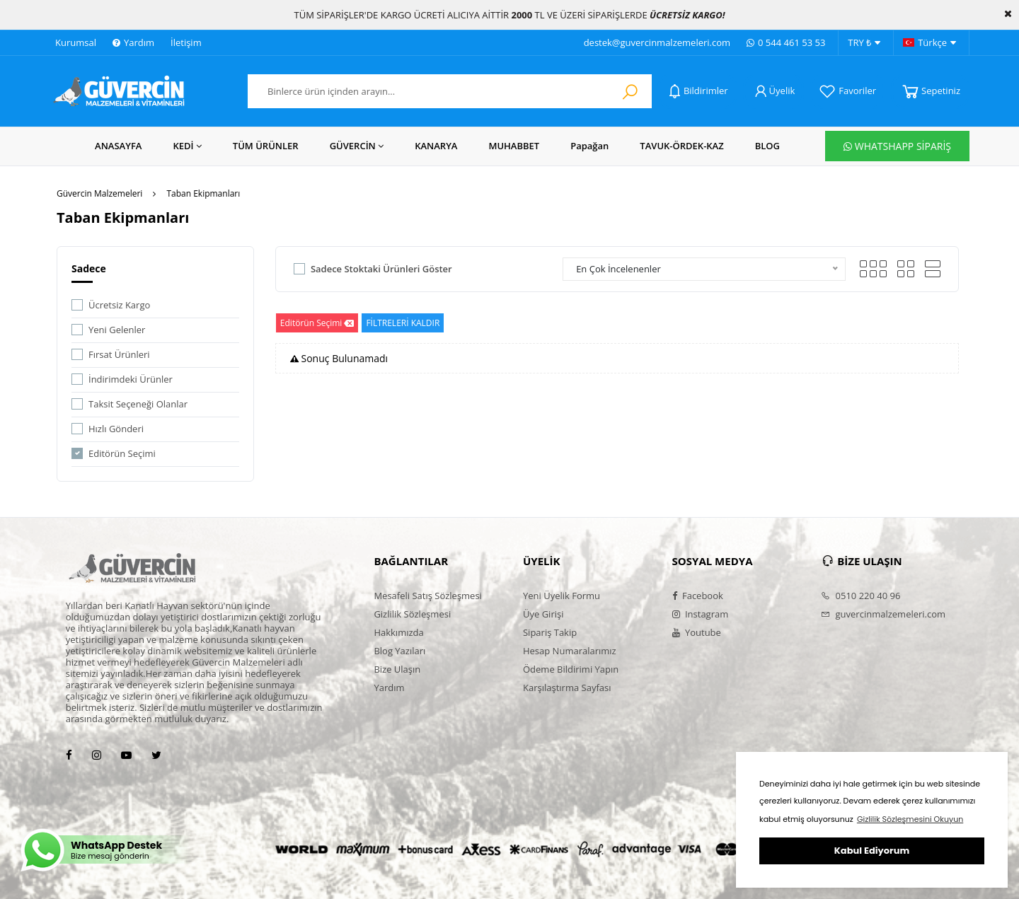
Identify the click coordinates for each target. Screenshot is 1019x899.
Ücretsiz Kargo (119, 304)
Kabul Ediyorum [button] (871, 850)
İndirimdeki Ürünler (130, 379)
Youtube (696, 632)
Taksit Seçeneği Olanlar (138, 404)
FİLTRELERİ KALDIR (402, 323)
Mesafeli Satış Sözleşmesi (428, 595)
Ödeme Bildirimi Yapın (570, 669)
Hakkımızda (398, 632)
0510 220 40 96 (860, 595)
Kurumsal (75, 42)
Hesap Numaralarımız (569, 650)
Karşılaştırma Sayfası (567, 687)
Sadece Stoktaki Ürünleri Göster (381, 268)
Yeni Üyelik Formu (561, 595)
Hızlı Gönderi (116, 428)
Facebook (697, 595)
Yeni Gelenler (116, 329)
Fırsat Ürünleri (119, 354)
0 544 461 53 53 (786, 42)
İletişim (186, 42)
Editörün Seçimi (122, 453)
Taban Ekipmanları (203, 193)
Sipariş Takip (550, 632)
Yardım (133, 42)
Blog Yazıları (399, 650)
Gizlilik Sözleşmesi (412, 614)
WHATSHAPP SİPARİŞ (897, 146)
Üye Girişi (543, 614)
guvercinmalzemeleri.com (883, 614)
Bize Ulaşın (397, 669)
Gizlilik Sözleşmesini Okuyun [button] (910, 819)
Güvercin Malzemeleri (99, 193)
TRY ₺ (864, 43)
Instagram (700, 614)
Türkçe (929, 43)
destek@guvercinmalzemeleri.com (657, 42)
